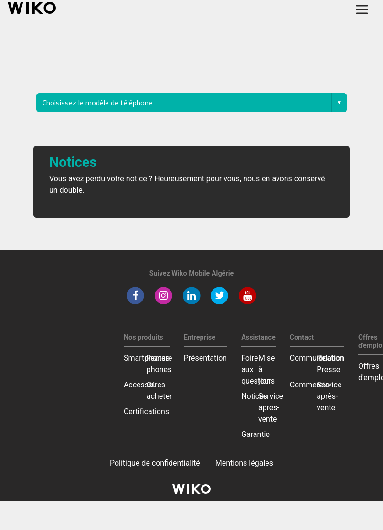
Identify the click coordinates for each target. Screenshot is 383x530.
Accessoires (144, 384)
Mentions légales (244, 463)
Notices (254, 396)
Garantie (255, 434)
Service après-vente (270, 408)
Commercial (310, 384)
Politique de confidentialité (155, 463)
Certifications (146, 411)
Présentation (205, 358)
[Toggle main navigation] (362, 9)
